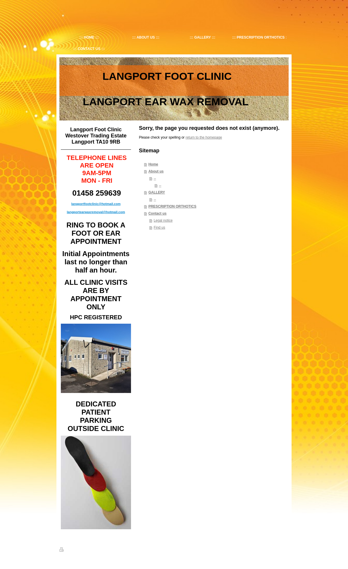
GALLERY (156, 192)
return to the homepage (203, 137)
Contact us (157, 213)
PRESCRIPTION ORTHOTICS (172, 206)
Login (285, 549)
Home (153, 164)
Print (66, 550)
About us (155, 171)
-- (155, 178)
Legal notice (163, 220)
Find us (159, 227)
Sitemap (81, 550)
